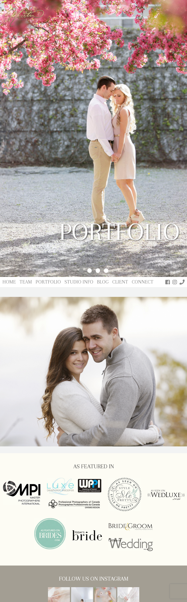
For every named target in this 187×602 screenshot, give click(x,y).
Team (25, 282)
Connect (142, 282)
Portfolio (48, 282)
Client (120, 282)
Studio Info (79, 282)
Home (9, 282)
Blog (103, 282)
